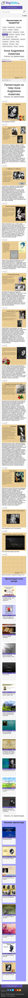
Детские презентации (7, 32)
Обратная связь (20, 994)
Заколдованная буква (7, 839)
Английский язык (11, 27)
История (22, 32)
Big (12, 2)
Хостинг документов (11, 996)
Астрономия (18, 27)
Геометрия (16, 29)
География (10, 29)
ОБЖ (16, 36)
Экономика (21, 46)
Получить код (6, 59)
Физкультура (5, 44)
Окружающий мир (15, 39)
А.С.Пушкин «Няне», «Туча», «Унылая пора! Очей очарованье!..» (9, 599)
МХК (3, 36)
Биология (4, 29)
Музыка (22, 34)
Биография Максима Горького (9, 770)
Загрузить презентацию (12, 7)
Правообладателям (10, 994)
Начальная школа (10, 36)
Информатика (16, 32)
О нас (3, 994)
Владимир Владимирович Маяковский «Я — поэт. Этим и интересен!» (9, 810)
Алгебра (4, 27)
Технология (12, 41)
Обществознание (6, 39)
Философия (11, 44)
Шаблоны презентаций (7, 46)
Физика (17, 41)
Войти (24, 15)
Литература (5, 34)
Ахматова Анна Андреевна (8, 897)
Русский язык (5, 41)
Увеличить (22, 59)
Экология (16, 46)
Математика (11, 34)
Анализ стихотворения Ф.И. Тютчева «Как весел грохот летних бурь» (8, 714)
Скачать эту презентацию (14, 56)
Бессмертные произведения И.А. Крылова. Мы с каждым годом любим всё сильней (8, 752)
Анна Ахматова (6, 674)
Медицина (17, 34)
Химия (17, 44)
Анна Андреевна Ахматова (8, 858)
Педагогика (22, 39)
